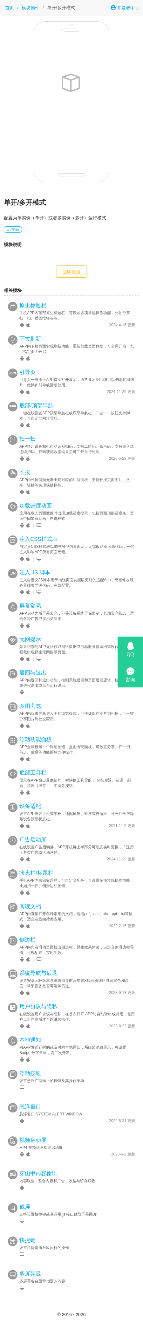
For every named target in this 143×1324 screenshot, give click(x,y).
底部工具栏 (32, 773)
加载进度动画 (35, 506)
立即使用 (71, 271)
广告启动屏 (32, 840)
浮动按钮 (30, 1073)
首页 (9, 7)
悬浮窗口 (30, 1107)
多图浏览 (30, 706)
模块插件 (30, 7)
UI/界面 (13, 229)
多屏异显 (30, 1274)
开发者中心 (125, 7)
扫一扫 (27, 439)
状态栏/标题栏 (36, 873)
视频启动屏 (32, 1140)
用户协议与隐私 (38, 1006)
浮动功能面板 (35, 739)
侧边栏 (27, 940)
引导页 (27, 372)
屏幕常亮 (30, 606)
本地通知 (30, 1040)
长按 (24, 472)
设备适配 (30, 806)
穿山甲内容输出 (38, 1173)
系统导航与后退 (38, 973)
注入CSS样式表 (38, 539)
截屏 (24, 1207)
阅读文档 (30, 906)
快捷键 (27, 1240)
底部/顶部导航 (36, 406)
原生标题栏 (32, 305)
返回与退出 (32, 673)
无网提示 (30, 639)
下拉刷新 (30, 339)
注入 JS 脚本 (34, 572)
